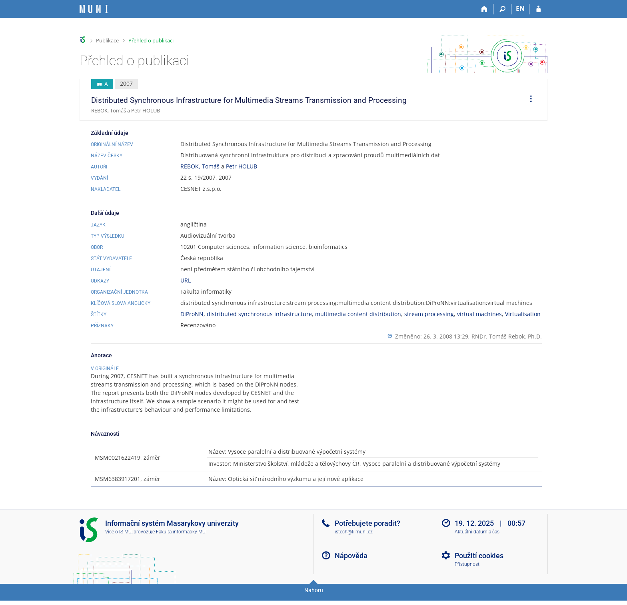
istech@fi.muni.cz (354, 540)
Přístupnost (467, 572)
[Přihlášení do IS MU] (538, 9)
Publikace (107, 40)
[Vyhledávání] (502, 9)
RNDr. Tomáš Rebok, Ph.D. (506, 336)
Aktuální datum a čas (477, 540)
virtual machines (479, 314)
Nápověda (351, 564)
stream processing (429, 314)
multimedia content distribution (358, 314)
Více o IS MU (118, 540)
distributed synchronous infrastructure (259, 314)
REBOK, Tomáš (200, 166)
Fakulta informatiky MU (181, 540)
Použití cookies (479, 564)
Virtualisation (523, 314)
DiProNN (192, 314)
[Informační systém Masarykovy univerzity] (94, 9)
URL (185, 280)
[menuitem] (528, 100)
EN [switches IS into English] (520, 8)
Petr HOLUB (241, 166)
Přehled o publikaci (151, 40)
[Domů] (484, 9)
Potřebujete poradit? (367, 531)
